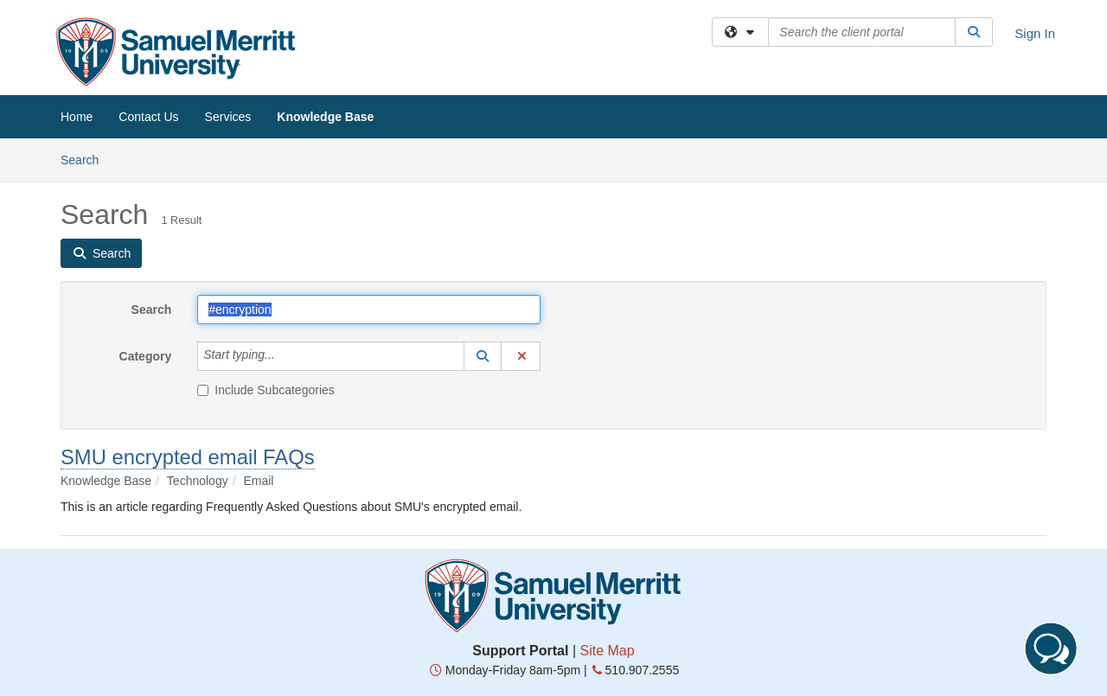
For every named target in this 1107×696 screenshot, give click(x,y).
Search (86, 158)
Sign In (1034, 33)
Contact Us (148, 117)
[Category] (284, 356)
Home (77, 117)
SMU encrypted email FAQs (188, 457)
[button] (483, 356)
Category (145, 356)
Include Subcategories (266, 390)
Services (228, 117)
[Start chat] (1051, 648)
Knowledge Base (325, 117)
